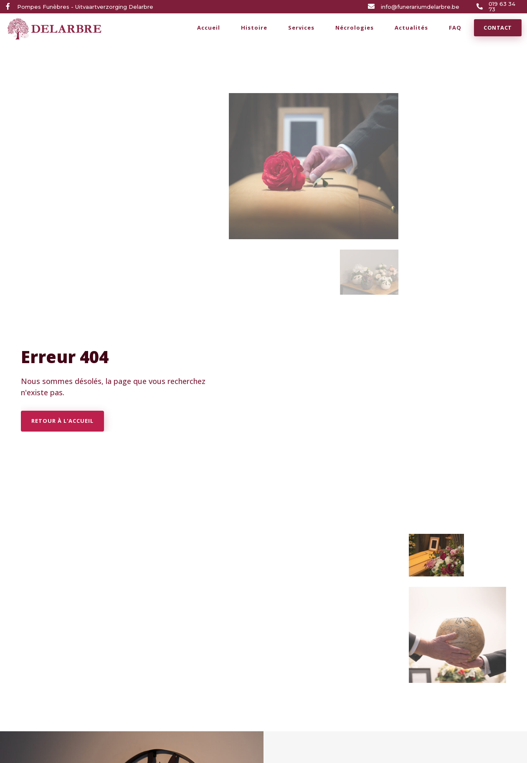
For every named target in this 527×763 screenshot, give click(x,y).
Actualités (411, 27)
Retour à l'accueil (62, 420)
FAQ (455, 27)
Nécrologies (354, 27)
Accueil (208, 27)
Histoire (254, 27)
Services (301, 27)
